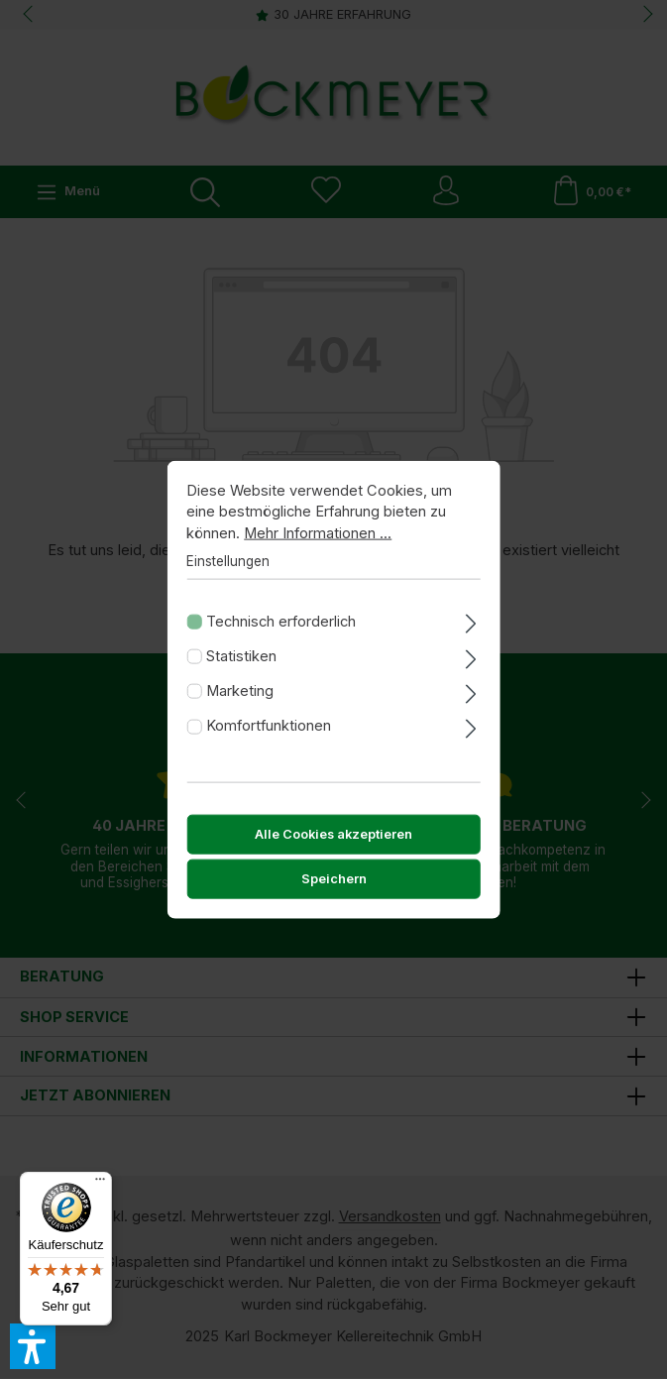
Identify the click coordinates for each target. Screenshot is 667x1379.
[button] (33, 1346)
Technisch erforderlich (281, 628)
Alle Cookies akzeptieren (333, 842)
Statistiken (241, 663)
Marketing (240, 698)
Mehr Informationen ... (317, 541)
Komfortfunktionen (268, 734)
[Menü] (100, 1184)
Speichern (334, 886)
